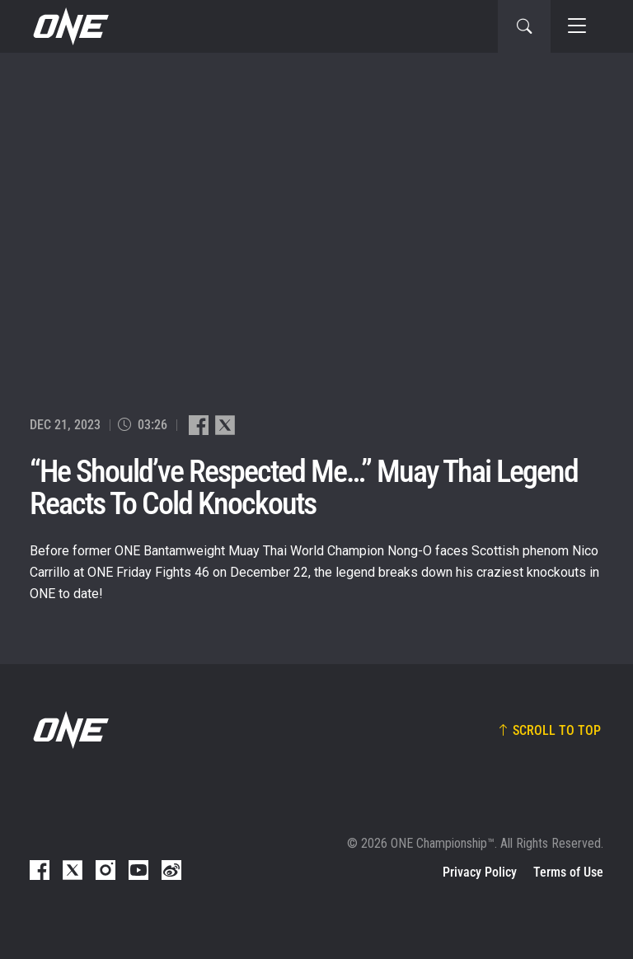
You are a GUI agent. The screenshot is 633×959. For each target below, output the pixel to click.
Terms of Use (568, 872)
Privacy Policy (480, 872)
